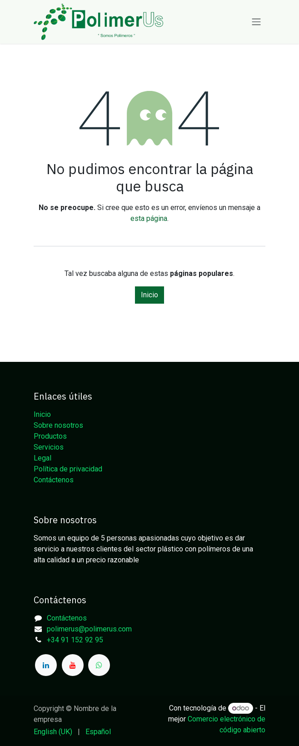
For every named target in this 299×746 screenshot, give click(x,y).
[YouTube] (73, 665)
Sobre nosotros (58, 425)
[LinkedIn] (46, 665)
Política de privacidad (68, 469)
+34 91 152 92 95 (75, 640)
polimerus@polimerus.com (89, 629)
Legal (42, 458)
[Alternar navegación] (256, 22)
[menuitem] (53, 732)
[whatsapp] (99, 665)
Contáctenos (54, 480)
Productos (50, 436)
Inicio (149, 294)
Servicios (49, 447)
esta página (148, 218)
